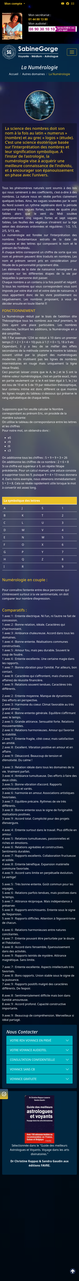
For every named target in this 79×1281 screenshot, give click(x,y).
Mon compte (13, 4)
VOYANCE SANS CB (22, 1069)
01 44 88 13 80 (38, 19)
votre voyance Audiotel (28, 1050)
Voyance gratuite (23, 1079)
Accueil (13, 74)
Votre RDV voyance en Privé (30, 1040)
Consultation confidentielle (32, 1060)
